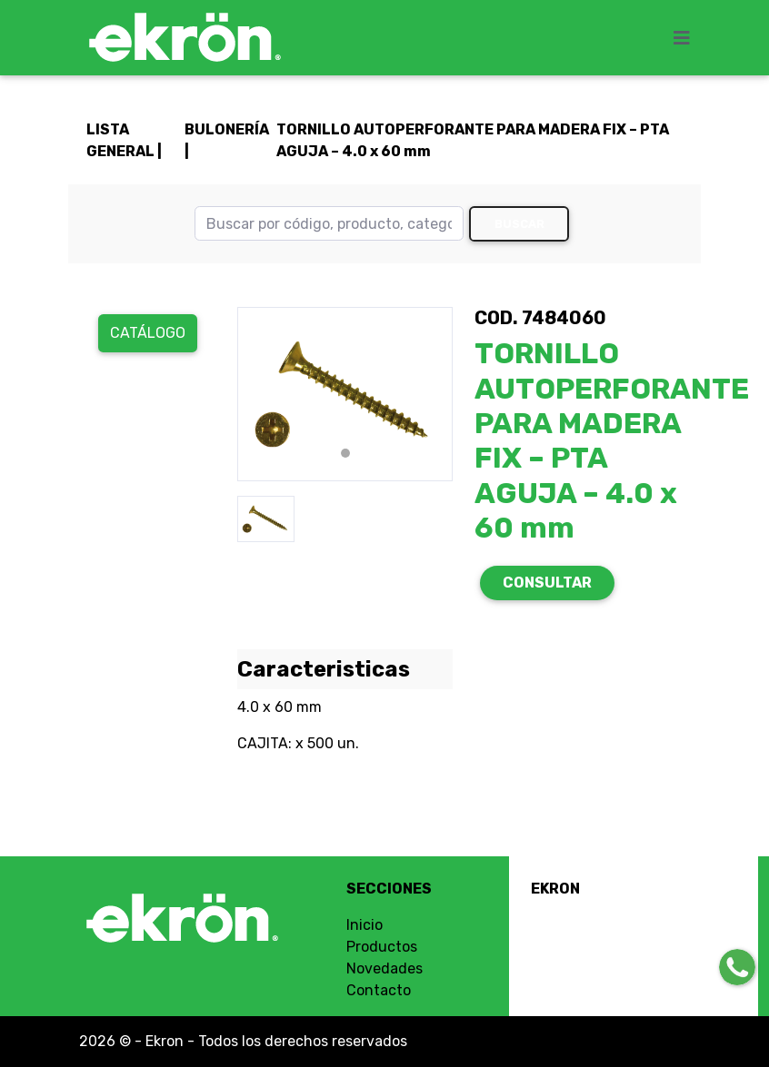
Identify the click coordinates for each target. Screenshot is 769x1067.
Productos (381, 946)
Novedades (384, 968)
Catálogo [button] (147, 332)
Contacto (378, 990)
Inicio (364, 925)
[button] (253, 394)
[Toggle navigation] (687, 38)
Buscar (519, 224)
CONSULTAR (547, 582)
